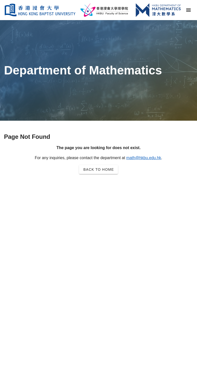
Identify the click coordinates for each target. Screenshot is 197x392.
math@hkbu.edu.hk (143, 158)
